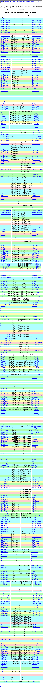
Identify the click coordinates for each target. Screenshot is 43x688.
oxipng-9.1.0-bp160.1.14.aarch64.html (4, 399)
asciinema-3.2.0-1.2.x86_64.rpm (35, 54)
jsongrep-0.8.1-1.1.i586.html (3, 292)
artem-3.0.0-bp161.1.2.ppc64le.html (4, 40)
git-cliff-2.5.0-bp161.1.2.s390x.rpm (35, 233)
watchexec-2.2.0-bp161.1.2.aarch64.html (4, 641)
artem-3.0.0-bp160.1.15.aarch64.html (4, 46)
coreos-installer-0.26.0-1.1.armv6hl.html (4, 97)
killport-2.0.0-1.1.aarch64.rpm (36, 361)
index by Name (33, 1)
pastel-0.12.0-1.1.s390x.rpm (36, 421)
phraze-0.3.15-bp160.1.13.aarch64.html (4, 432)
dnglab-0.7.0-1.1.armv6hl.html (3, 126)
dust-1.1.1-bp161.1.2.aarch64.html (4, 150)
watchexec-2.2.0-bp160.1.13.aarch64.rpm (36, 649)
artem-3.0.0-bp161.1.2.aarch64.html (4, 38)
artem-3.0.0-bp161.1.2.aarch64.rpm (36, 38)
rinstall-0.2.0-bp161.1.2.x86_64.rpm (35, 495)
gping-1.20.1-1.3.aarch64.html (5, 263)
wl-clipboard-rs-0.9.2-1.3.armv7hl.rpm (35, 666)
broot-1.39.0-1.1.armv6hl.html (5, 71)
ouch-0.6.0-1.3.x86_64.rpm (36, 376)
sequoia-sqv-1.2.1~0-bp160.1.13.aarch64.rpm (34, 558)
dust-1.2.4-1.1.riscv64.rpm (36, 142)
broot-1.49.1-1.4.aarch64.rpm (36, 59)
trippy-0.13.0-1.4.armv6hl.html (5, 582)
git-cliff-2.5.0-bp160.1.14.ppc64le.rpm (35, 239)
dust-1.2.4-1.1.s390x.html (5, 144)
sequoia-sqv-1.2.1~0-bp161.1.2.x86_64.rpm (34, 556)
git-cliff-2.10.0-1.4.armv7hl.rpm (37, 216)
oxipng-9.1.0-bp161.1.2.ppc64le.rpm (35, 393)
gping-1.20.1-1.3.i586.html (5, 266)
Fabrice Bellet (2, 686)
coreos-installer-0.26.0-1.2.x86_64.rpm (35, 93)
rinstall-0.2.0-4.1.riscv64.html (5, 487)
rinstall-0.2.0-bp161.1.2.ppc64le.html (4, 491)
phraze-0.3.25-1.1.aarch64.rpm (36, 426)
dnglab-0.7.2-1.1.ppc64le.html (3, 122)
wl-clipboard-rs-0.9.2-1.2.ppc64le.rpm (35, 671)
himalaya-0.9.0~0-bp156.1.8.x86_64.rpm (35, 289)
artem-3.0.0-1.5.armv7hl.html (5, 28)
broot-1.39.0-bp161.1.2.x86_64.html (4, 81)
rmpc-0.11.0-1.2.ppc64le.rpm (36, 523)
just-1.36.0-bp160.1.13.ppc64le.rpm (35, 348)
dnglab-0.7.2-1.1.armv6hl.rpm (36, 118)
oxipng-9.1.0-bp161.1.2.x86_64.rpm (35, 397)
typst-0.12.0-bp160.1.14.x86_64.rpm (36, 615)
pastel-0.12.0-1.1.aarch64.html (3, 412)
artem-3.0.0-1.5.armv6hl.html (5, 26)
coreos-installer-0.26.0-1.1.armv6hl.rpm (35, 97)
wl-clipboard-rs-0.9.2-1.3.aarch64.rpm (35, 662)
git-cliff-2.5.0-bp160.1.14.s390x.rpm (35, 241)
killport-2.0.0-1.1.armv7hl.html (3, 365)
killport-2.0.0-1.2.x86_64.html (3, 359)
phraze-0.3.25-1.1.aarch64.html (5, 426)
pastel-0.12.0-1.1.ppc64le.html (3, 417)
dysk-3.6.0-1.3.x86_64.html (5, 176)
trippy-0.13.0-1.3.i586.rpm (37, 584)
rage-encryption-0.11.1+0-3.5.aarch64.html (5, 465)
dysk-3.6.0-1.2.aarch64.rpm (36, 178)
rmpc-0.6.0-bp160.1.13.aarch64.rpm (36, 541)
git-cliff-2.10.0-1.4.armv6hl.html (6, 214)
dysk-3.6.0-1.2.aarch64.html (5, 178)
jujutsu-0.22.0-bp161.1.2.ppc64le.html (4, 308)
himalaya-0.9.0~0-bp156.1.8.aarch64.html (4, 287)
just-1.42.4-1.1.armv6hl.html (5, 334)
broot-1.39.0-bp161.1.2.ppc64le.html (4, 77)
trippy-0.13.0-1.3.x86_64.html (5, 585)
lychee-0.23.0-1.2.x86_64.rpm (36, 370)
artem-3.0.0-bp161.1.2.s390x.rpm (35, 42)
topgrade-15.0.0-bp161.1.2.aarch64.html (4, 569)
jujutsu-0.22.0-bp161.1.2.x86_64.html (4, 310)
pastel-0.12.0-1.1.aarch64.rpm (36, 412)
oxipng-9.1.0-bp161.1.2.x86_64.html (4, 397)
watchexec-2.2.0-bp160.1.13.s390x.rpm (35, 653)
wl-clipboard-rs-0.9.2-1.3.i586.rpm (35, 667)
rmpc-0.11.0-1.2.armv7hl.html (5, 521)
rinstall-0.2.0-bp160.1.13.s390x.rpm (35, 501)
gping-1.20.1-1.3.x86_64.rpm (36, 267)
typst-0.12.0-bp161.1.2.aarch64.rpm (36, 605)
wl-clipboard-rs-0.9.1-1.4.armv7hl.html (4, 679)
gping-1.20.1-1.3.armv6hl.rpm (36, 264)
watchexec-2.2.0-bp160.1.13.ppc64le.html (4, 651)
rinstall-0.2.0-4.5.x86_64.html (5, 483)
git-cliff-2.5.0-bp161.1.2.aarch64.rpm (35, 230)
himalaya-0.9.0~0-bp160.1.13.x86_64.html (4, 285)
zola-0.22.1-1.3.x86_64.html (5, 681)
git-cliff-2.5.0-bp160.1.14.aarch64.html (4, 237)
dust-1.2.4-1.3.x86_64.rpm (36, 132)
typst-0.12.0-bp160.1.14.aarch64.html (4, 611)
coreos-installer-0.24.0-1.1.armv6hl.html (4, 107)
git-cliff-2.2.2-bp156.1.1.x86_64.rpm (35, 251)
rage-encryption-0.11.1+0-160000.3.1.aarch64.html (5, 457)
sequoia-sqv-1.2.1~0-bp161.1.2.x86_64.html (4, 556)
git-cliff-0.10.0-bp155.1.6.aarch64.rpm (35, 253)
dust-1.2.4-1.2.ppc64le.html (5, 140)
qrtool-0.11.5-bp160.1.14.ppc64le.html (4, 447)
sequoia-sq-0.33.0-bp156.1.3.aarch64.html (4, 550)
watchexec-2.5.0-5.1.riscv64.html (3, 630)
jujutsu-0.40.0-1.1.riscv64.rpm (37, 298)
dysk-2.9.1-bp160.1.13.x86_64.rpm (36, 207)
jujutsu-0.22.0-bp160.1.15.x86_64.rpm (36, 316)
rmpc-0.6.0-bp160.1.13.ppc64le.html (4, 543)
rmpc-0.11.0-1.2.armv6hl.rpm (36, 519)
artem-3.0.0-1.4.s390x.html (5, 34)
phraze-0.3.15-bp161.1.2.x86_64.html (4, 430)
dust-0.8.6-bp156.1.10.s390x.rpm (37, 169)
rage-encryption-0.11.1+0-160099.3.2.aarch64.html (5, 453)
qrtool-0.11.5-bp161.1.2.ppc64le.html (4, 439)
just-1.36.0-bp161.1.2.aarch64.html (6, 338)
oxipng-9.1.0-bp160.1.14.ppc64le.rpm (35, 401)
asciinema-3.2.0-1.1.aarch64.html (3, 56)
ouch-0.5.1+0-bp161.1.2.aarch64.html (4, 378)
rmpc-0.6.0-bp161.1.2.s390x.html (6, 537)
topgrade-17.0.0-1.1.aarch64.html (6, 567)
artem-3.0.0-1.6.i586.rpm (36, 24)
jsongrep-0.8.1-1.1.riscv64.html (3, 294)
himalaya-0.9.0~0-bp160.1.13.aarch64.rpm (35, 283)
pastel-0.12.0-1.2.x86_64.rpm (36, 410)
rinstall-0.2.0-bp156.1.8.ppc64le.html (4, 507)
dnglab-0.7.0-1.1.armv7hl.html (3, 127)
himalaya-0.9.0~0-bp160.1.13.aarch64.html (4, 283)
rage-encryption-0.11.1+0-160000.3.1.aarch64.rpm (35, 457)
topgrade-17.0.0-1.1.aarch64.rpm (36, 567)
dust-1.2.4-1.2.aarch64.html (5, 134)
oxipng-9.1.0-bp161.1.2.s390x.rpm (36, 395)
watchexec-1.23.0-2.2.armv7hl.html (3, 657)
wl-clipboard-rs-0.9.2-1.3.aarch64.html (4, 662)
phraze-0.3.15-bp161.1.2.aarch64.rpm (35, 428)
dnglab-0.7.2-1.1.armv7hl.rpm (36, 120)
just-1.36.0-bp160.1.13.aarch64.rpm (35, 346)
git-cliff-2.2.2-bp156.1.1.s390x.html (4, 249)
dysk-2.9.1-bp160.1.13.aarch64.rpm (36, 201)
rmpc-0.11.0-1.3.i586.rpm (36, 513)
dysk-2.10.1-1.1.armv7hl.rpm (37, 191)
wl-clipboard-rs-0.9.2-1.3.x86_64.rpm (35, 669)
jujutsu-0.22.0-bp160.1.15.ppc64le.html (4, 314)
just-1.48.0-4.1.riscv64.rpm (35, 321)
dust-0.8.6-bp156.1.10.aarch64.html (4, 165)
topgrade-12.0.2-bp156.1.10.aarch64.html (4, 577)
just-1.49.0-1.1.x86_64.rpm (35, 319)
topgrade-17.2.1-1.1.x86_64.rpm (36, 565)
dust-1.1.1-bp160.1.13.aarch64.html (4, 158)
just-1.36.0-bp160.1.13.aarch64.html (4, 346)
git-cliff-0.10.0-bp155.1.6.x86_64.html (4, 259)
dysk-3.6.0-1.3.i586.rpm (36, 174)
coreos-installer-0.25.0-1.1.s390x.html (4, 105)
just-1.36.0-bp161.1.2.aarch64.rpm (36, 338)
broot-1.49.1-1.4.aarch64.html (5, 59)
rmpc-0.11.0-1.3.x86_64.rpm (36, 515)
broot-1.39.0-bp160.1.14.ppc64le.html (4, 85)
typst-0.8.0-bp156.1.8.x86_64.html (4, 627)
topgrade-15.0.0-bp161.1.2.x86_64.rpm (34, 571)
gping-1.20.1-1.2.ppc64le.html (5, 268)
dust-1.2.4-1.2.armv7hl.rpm (36, 138)
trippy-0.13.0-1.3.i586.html (5, 584)
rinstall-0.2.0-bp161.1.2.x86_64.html (4, 495)
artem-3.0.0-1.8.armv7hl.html (5, 22)
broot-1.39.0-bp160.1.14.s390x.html (4, 87)
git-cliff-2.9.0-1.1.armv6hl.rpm (36, 225)
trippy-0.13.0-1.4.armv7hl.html (5, 583)
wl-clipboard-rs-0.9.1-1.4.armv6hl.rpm (35, 677)
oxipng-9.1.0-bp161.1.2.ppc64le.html (4, 393)
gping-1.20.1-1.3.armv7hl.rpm (36, 265)
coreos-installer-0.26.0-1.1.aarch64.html (4, 95)
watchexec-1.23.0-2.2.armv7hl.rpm (35, 657)
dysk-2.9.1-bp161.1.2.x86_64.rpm (36, 199)
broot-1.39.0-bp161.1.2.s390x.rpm (35, 79)
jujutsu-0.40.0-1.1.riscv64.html (5, 298)
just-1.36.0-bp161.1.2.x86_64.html (6, 344)
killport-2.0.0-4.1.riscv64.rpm (36, 355)
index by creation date (26, 1)
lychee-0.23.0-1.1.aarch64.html (3, 372)
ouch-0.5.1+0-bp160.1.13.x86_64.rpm (36, 384)
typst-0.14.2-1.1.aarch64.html (5, 601)
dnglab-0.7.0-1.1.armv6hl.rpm (36, 126)
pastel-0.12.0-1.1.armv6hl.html (3, 413)
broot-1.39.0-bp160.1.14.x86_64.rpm (35, 89)
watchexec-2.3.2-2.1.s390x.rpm (37, 639)
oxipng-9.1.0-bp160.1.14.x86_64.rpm (35, 405)
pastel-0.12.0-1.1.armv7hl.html (3, 415)
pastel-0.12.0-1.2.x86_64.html (3, 410)
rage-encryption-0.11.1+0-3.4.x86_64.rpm (35, 467)
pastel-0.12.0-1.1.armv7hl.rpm (36, 415)
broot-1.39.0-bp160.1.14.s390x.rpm (35, 87)
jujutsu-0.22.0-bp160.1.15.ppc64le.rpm (36, 314)
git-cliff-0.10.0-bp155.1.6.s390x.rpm (35, 257)
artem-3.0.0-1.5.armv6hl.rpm (36, 26)
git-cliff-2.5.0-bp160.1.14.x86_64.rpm (35, 243)
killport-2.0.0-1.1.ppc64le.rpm (36, 367)
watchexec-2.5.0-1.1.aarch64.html (3, 635)
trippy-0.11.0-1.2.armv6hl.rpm (37, 591)
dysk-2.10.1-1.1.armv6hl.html (5, 189)
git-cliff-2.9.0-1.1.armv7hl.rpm (36, 227)
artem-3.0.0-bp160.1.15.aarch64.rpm (36, 46)
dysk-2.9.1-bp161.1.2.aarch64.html (4, 194)
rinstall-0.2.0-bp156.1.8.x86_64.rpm (35, 511)
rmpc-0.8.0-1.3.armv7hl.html (5, 531)
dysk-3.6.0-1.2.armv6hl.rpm (36, 180)
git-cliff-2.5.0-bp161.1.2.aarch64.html (4, 230)
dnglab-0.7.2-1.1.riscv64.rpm (36, 124)
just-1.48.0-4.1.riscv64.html (5, 321)
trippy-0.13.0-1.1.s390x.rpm (37, 590)
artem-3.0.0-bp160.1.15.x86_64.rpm (36, 52)
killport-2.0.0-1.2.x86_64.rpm (36, 359)
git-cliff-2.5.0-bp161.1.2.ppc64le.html (4, 232)
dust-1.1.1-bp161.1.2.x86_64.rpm (35, 156)
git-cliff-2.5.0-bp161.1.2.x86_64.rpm (35, 235)
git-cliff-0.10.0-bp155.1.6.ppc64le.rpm (35, 255)
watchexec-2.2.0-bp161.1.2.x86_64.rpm (36, 647)
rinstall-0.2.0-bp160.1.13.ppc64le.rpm (35, 499)
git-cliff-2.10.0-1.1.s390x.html (5, 223)
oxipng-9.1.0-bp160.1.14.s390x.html (4, 403)
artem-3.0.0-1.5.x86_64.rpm (36, 32)
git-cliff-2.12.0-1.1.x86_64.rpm (37, 210)
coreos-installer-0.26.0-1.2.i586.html (4, 91)
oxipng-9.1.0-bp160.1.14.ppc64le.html (4, 401)
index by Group (6, 1)
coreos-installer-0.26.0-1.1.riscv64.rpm (35, 103)
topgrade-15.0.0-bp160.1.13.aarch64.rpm (34, 573)
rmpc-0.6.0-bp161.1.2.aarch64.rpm (35, 533)
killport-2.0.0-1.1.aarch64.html (3, 361)
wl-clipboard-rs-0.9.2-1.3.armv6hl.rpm (35, 664)
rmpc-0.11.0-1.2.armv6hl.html (5, 519)
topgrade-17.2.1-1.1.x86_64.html (6, 565)
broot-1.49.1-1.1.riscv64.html (5, 67)
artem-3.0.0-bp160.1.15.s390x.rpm (35, 50)
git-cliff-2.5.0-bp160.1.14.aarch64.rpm (35, 237)
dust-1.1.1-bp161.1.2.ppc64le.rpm (35, 152)
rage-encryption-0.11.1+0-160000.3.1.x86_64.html (5, 459)
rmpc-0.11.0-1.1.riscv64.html (5, 525)
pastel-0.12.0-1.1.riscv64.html (3, 419)
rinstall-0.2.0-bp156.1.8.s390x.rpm (35, 509)
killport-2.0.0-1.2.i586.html (3, 357)
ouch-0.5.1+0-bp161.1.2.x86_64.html (4, 380)
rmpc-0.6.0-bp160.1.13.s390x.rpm (35, 545)
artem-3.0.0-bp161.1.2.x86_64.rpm (35, 44)
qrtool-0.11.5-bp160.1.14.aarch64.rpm (35, 445)
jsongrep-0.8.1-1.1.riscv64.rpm (37, 294)
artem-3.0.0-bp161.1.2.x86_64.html (4, 44)
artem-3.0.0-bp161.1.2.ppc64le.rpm (36, 40)
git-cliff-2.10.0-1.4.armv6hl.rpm (37, 214)
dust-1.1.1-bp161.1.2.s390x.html (6, 153)
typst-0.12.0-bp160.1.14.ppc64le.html (4, 613)
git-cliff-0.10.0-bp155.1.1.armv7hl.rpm (35, 261)
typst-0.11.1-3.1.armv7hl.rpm (37, 620)
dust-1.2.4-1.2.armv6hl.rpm (36, 136)
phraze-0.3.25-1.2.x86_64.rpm (36, 424)
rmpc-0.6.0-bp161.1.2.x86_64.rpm (35, 539)
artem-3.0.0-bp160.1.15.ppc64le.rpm (36, 48)
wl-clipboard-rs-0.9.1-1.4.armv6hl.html (4, 677)
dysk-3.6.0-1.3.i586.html (4, 174)
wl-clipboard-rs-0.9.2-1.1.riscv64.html (4, 673)
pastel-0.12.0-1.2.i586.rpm (36, 408)
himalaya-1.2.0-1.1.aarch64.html (6, 277)
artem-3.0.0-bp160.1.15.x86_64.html (4, 52)
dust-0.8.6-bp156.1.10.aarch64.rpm (36, 165)
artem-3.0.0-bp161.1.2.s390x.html (4, 42)
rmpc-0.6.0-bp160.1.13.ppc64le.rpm (36, 543)
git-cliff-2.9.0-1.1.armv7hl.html (5, 227)
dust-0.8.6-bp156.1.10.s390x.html (6, 169)
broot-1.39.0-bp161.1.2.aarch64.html (4, 75)
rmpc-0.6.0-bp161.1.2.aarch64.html (4, 533)
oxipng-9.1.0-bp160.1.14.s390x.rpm (35, 403)
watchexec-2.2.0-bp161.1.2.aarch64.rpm (36, 641)
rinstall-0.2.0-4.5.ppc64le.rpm (36, 481)
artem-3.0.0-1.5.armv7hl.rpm (36, 28)
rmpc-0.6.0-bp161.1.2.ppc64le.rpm (35, 535)
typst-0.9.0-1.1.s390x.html (5, 622)
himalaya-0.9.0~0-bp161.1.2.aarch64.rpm (35, 279)
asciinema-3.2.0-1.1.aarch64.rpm (35, 56)
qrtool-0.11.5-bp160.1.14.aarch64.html (4, 445)
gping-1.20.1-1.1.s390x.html (5, 270)
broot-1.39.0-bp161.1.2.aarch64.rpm (35, 75)
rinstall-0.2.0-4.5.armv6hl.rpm (36, 477)
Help (40, 1)
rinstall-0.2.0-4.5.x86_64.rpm (36, 483)
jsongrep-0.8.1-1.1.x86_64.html (3, 296)
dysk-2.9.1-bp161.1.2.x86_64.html (4, 199)
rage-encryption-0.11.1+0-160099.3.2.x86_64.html (5, 455)
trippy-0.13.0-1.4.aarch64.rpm (37, 581)
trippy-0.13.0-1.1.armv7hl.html (5, 586)
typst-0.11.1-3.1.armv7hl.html (5, 620)
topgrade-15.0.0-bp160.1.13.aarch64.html (4, 573)
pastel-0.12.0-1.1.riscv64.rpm (36, 419)
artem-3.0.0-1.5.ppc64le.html (5, 30)
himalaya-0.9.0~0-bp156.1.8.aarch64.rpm (35, 287)
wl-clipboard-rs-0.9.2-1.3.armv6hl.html (4, 664)
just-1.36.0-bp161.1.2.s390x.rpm (36, 342)
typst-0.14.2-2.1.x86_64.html (5, 597)
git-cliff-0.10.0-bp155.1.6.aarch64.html (4, 253)
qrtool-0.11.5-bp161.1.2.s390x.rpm (35, 441)
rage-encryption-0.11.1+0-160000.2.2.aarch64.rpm (35, 461)
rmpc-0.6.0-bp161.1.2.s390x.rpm (37, 537)
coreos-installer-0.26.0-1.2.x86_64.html (4, 93)
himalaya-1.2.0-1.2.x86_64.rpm (37, 275)
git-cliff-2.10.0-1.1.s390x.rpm (36, 223)
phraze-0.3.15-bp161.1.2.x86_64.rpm (35, 430)
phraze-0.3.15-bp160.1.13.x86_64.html (4, 434)
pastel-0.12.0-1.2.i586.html (3, 408)
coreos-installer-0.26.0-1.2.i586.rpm (35, 91)
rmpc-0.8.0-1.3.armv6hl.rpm (36, 529)
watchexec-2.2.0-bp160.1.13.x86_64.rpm (36, 655)
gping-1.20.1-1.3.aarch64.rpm (36, 263)
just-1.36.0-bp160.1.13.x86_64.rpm (35, 352)
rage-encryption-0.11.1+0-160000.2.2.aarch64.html (5, 461)
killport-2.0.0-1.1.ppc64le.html (3, 367)
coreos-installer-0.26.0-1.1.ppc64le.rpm (35, 101)
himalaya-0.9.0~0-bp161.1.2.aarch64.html (4, 279)
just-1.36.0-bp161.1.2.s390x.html (6, 342)
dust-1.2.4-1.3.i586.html (4, 130)
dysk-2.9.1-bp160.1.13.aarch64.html (4, 201)
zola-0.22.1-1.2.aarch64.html (5, 682)
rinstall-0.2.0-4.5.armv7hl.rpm (36, 479)
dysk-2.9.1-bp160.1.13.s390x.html (4, 205)
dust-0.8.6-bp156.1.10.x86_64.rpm (36, 171)
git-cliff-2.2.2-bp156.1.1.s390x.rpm (35, 249)
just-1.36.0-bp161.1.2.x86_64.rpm (36, 344)
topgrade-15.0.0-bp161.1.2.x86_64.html (4, 571)
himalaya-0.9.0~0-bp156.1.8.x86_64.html (4, 289)
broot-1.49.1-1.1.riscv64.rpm (36, 67)
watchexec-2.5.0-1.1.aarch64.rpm (35, 635)
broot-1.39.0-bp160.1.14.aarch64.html (4, 83)
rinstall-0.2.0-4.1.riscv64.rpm (36, 487)
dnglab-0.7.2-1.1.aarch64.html (3, 116)
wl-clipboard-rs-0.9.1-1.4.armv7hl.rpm (35, 679)
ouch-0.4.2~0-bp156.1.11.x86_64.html (4, 388)
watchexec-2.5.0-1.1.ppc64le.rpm (35, 637)
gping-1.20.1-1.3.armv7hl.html (5, 265)
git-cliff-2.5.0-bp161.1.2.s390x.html (4, 233)
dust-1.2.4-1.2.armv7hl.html (5, 138)
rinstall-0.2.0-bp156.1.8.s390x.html (4, 509)
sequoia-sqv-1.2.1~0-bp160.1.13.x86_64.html (4, 560)
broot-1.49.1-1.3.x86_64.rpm (36, 63)
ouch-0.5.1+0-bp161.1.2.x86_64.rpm (36, 380)
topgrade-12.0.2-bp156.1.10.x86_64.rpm (34, 579)
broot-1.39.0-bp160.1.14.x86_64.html (4, 89)
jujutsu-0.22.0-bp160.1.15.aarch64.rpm (36, 312)
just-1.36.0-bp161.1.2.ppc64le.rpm (36, 340)
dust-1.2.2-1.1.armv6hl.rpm (36, 146)
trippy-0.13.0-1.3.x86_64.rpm (37, 585)
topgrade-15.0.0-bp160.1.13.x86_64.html (4, 575)
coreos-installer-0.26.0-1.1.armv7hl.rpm (35, 99)
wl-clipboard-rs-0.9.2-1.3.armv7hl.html (4, 666)
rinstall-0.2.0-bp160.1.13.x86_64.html (4, 503)
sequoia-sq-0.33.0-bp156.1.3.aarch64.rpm (34, 550)
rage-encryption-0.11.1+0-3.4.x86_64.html (5, 467)
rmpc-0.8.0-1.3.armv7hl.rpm (36, 531)
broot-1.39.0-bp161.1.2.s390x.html (4, 79)
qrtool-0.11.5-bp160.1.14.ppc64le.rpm (35, 447)
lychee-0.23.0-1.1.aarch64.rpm (36, 372)
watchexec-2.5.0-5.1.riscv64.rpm (35, 630)
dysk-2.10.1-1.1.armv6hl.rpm (37, 189)
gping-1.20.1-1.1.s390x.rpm (35, 270)
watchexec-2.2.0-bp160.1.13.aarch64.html (4, 649)
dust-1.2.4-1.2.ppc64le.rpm (36, 140)
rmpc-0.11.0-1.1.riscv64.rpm (36, 525)
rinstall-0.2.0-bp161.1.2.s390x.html (4, 493)
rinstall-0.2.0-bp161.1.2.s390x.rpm (35, 493)
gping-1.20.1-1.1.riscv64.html (5, 269)
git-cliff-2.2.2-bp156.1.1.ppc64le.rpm (35, 247)
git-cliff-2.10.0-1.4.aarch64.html (6, 212)
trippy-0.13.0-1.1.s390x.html (5, 590)
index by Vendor (19, 1)
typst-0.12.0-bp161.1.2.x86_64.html (4, 609)
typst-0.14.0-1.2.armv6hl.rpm (37, 603)
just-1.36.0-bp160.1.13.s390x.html (6, 350)
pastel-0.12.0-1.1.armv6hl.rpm (36, 413)
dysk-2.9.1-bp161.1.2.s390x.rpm (35, 197)
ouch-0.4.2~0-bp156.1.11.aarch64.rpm (36, 386)
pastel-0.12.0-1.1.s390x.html (3, 421)
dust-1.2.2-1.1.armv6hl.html (5, 146)
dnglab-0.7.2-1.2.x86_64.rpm (36, 114)
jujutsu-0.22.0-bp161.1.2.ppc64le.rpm (35, 308)
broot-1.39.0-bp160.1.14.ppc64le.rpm (35, 85)
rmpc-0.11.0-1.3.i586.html (5, 513)
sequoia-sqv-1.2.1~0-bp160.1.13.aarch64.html (4, 558)
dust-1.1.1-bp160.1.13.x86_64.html (4, 163)
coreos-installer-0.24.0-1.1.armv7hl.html (4, 109)
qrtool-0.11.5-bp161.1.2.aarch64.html (4, 437)
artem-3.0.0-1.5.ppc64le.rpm (36, 30)
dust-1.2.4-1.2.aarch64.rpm (36, 134)
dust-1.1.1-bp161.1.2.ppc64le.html (4, 152)
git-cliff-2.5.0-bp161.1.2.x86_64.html (4, 235)
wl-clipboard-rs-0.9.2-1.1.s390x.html (4, 675)
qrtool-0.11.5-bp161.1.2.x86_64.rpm (35, 443)
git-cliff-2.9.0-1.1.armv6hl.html (5, 225)
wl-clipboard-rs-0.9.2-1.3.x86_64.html (4, 669)
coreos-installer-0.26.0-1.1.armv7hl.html (4, 99)
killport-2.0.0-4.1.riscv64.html (3, 355)
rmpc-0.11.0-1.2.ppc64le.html (5, 523)
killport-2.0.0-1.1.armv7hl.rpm (36, 365)
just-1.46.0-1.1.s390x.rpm (35, 332)
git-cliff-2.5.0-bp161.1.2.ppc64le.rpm (35, 232)
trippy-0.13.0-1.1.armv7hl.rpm (37, 586)
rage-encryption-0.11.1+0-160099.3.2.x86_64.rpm (35, 455)
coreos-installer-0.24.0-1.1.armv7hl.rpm (35, 109)
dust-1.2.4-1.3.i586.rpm (35, 130)
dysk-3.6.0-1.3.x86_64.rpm (36, 176)
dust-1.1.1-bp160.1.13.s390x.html (6, 161)
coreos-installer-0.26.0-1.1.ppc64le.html (4, 101)
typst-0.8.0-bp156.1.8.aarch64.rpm (36, 625)
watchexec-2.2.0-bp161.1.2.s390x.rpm (35, 645)
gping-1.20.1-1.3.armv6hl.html (5, 264)
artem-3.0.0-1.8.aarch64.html (5, 18)
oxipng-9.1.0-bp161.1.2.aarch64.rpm (35, 391)
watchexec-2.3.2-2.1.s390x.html (6, 639)
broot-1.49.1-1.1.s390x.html (5, 69)
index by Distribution (13, 1)
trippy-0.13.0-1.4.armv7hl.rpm (37, 583)
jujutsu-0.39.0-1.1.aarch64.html (5, 302)
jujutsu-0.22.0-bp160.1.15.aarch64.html (4, 312)
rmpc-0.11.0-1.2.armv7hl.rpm (36, 521)
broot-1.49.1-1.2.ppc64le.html (5, 65)
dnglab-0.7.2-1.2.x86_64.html (3, 114)
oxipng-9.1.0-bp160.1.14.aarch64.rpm (35, 399)
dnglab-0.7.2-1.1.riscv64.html (3, 124)
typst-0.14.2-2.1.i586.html (5, 593)
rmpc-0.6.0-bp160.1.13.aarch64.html (4, 541)
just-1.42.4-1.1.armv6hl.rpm (35, 334)
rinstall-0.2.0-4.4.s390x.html (5, 485)
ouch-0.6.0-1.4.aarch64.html (5, 374)
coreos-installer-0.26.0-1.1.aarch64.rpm (35, 95)
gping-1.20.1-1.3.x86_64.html (5, 267)
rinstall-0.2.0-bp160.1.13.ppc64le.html (4, 499)
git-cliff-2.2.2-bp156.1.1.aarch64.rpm (35, 245)
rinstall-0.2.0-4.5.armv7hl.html (5, 479)
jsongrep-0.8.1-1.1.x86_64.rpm (37, 296)
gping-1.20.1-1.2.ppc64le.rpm (36, 268)
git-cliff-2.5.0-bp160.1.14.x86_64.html (4, 243)
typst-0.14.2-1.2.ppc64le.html (5, 599)
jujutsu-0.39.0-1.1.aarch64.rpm (37, 302)
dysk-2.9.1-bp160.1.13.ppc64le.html (4, 203)
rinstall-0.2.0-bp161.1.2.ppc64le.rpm (35, 491)
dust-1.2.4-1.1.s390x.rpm (36, 144)
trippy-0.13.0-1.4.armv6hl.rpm (37, 582)
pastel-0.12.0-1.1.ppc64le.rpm (36, 417)
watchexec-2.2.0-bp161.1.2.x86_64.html (4, 647)
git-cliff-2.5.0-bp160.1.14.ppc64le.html (4, 239)
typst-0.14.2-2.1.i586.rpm (37, 593)
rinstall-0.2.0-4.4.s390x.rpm (36, 485)
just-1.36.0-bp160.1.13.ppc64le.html (4, 348)
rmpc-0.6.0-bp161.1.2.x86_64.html (4, 539)
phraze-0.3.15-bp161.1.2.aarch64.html (4, 428)
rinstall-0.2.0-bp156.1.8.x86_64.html (4, 511)
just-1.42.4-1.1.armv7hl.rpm (35, 336)
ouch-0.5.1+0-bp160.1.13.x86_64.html (4, 384)
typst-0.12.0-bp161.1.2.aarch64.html (4, 605)
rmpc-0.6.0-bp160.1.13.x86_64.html (4, 547)
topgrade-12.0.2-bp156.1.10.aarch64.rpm (34, 577)
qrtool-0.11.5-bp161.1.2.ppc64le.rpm (35, 439)
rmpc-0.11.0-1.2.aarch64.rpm (36, 517)
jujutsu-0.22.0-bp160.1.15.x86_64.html (4, 316)
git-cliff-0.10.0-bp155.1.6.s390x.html (4, 257)
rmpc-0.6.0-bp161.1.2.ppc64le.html (4, 535)
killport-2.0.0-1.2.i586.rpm (36, 357)
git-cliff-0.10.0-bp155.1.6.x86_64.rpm (35, 259)
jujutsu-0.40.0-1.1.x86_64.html (5, 300)
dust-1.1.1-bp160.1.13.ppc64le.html (4, 160)
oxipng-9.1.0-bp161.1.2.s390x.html (6, 395)
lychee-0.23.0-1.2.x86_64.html (3, 370)
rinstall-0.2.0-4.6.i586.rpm (36, 475)
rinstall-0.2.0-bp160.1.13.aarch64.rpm (35, 497)
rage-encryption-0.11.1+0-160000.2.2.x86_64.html (5, 463)
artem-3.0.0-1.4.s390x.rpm (36, 34)
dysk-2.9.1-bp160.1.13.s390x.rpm (36, 205)
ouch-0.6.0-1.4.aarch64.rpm (36, 374)
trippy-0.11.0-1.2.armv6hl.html (5, 591)
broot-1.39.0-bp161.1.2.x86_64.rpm (35, 81)
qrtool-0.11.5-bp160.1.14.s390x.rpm (35, 448)
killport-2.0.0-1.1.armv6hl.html (3, 363)
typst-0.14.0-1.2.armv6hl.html (5, 603)
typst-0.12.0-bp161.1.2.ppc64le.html (4, 607)
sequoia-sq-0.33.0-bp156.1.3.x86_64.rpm (34, 552)
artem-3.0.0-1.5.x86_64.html (5, 32)
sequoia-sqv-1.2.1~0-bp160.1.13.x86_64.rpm (34, 560)
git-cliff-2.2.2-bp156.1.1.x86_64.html (4, 251)
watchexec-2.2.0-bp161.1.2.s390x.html (4, 645)
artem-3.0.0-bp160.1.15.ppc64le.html (4, 48)
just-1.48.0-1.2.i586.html (4, 323)
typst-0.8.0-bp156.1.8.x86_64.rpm (36, 627)
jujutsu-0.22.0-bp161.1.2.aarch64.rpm (35, 306)
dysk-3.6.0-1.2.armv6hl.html (5, 180)
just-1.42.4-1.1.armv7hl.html (5, 336)
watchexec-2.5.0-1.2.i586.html (5, 631)
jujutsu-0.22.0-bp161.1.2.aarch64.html (4, 306)
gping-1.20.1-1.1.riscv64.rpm (36, 269)
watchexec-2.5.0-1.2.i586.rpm (37, 631)
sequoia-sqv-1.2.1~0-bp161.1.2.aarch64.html (4, 555)
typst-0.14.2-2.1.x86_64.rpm (37, 597)
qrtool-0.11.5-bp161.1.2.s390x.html (4, 441)
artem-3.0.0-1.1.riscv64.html (5, 36)
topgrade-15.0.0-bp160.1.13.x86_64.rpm (34, 575)
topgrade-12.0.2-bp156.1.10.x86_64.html (4, 579)
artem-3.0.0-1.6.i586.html (5, 24)
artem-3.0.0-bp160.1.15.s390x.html (4, 50)
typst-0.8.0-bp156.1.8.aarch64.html (4, 625)
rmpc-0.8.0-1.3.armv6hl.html (5, 529)
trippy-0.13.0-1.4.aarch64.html (5, 581)
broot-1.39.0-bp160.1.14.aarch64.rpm (35, 83)
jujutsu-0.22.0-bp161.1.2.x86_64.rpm (35, 310)
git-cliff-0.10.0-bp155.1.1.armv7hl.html (4, 261)
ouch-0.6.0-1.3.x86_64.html (5, 376)
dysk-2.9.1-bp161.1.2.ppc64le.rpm (36, 196)
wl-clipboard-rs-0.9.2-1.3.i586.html (4, 667)
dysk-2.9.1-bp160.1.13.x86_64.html (4, 207)
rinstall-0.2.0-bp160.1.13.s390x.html (4, 501)
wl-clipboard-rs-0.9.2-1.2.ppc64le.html (4, 671)
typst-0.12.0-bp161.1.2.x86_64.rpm (36, 609)
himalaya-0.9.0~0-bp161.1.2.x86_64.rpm (35, 281)
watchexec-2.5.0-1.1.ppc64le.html (3, 637)
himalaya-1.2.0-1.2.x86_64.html (6, 275)
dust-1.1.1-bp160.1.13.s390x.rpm (37, 161)
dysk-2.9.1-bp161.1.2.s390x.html (4, 197)
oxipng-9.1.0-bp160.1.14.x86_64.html (4, 405)
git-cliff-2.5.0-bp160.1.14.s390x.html (4, 241)
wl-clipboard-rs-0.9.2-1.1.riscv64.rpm (35, 673)
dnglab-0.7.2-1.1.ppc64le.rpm (36, 122)
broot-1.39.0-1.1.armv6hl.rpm (36, 71)
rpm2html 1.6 (7, 685)
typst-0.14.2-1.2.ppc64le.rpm (37, 599)
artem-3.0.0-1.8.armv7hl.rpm (36, 22)
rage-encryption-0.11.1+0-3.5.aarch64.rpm (35, 465)
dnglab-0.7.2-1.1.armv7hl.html (3, 120)
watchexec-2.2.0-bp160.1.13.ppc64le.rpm (36, 651)
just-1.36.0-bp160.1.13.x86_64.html (4, 352)
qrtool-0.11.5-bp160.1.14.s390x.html (4, 448)
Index (2, 1)
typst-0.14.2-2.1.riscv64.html (5, 595)
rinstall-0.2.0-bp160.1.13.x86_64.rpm (35, 503)
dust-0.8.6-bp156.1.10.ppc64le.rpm (36, 167)
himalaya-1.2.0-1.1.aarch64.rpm (37, 277)
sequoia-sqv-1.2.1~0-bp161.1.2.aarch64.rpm (34, 555)
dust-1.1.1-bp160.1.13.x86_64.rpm (36, 163)
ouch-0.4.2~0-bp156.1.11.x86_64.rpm (36, 388)
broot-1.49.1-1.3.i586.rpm (36, 61)
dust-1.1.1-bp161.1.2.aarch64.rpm (35, 150)
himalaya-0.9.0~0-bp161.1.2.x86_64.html (4, 281)
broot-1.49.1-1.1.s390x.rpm (36, 69)
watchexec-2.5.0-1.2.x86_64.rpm (35, 633)
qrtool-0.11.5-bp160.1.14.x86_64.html (4, 450)
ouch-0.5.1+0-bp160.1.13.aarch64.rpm (36, 382)
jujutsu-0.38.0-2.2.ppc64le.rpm (37, 304)
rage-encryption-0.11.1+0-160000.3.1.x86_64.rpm (35, 459)
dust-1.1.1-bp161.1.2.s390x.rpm (37, 153)
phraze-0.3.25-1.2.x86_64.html (5, 424)
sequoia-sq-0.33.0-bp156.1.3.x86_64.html (4, 552)
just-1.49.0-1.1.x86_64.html (5, 319)
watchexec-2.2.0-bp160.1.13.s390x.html (4, 653)
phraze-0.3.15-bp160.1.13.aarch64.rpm (35, 432)
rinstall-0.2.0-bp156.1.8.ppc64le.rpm (35, 507)
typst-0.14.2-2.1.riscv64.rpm (37, 595)
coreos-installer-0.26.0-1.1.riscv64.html (4, 103)
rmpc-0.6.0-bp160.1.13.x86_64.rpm (36, 547)
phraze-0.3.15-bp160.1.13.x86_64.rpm (35, 434)
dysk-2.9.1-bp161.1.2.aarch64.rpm (36, 194)
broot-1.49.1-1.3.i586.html (5, 61)
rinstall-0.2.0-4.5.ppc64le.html (5, 481)
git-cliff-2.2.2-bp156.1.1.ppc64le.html (4, 247)
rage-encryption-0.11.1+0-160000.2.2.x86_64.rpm (35, 463)
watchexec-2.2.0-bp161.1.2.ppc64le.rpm (36, 643)
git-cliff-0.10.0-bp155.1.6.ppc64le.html (4, 255)
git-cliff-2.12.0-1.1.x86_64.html (6, 210)
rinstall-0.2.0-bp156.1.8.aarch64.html (4, 505)
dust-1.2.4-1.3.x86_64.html (5, 132)
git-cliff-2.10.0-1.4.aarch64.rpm (37, 212)
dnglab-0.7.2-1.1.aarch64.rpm (36, 116)
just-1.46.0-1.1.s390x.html (5, 332)
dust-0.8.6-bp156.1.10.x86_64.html (4, 171)
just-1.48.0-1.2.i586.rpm (35, 323)
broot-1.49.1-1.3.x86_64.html (5, 63)
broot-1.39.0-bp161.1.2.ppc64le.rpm (35, 77)
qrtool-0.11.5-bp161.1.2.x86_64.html (4, 443)
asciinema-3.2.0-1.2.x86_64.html (3, 54)
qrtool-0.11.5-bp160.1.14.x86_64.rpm (35, 450)
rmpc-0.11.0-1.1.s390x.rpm (36, 527)
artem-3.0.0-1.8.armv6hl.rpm (36, 20)
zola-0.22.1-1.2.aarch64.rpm (35, 682)
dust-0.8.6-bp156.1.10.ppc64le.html (4, 167)
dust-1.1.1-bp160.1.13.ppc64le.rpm (36, 160)
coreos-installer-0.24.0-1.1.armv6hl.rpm (35, 107)
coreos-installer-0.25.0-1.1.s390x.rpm (35, 105)
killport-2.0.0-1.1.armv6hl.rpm (36, 363)
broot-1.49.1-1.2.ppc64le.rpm (36, 65)
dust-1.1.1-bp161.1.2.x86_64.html (4, 156)
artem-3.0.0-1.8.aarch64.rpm (36, 18)
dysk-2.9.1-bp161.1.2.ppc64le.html (4, 196)
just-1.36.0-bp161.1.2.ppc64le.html (6, 340)
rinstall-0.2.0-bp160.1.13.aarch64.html (4, 497)
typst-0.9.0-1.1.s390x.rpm (37, 622)
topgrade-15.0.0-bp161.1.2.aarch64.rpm (34, 569)
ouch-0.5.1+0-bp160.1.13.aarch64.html (4, 382)
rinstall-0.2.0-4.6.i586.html (5, 475)
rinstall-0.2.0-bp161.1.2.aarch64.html (4, 489)
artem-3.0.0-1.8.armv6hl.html (5, 20)
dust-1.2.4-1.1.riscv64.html (5, 142)
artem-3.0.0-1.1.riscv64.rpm (36, 36)
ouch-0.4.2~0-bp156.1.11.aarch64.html (4, 386)
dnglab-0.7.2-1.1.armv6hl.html (3, 118)
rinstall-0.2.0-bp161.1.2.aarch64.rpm (35, 489)
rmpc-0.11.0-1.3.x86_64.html (5, 515)
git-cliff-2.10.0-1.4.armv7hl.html (6, 216)
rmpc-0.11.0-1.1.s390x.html (5, 527)
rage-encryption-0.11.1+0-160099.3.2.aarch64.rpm (35, 453)
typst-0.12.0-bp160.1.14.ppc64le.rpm (36, 613)
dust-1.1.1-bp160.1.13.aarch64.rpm (36, 158)
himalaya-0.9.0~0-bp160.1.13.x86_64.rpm (35, 285)
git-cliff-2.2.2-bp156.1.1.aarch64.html (4, 245)
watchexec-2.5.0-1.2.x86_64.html (3, 633)
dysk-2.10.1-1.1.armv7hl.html (5, 191)
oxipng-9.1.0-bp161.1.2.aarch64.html (4, 391)
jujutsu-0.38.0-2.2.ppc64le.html (5, 304)
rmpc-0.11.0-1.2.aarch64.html (5, 517)
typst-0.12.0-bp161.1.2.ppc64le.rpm (36, 607)
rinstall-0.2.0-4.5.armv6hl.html (5, 477)
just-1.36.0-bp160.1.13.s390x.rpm (36, 350)
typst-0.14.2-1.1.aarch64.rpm (37, 601)
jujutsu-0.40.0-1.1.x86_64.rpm (37, 300)
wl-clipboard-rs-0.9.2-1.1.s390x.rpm (35, 675)
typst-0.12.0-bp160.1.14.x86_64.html (4, 615)
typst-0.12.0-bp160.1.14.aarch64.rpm (36, 611)
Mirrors (38, 1)
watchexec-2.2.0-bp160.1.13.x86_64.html (4, 655)
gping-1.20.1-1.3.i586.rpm (35, 266)
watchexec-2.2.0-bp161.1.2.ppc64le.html (4, 643)
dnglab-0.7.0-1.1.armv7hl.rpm (36, 127)
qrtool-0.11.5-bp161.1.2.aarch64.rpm (35, 437)
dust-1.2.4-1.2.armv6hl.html (5, 136)
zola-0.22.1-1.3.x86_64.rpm (35, 681)
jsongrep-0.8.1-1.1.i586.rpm (37, 292)
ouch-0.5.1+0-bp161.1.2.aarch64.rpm (36, 378)
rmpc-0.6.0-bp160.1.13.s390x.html (4, 545)
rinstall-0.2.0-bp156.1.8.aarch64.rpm (35, 505)
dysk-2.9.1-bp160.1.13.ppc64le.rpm (36, 203)
